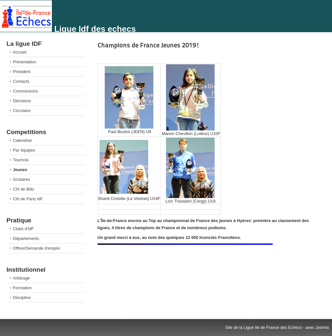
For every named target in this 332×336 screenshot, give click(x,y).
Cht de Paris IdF (28, 198)
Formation (22, 287)
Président (21, 71)
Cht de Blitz (23, 189)
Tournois (21, 159)
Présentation (24, 61)
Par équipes (24, 150)
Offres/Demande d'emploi (36, 248)
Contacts (21, 81)
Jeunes (20, 169)
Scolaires (21, 179)
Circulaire (21, 110)
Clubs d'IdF (23, 228)
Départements (26, 238)
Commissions (25, 91)
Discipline (22, 297)
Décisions (22, 100)
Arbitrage (21, 278)
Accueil (19, 52)
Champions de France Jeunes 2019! (148, 45)
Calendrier (22, 140)
